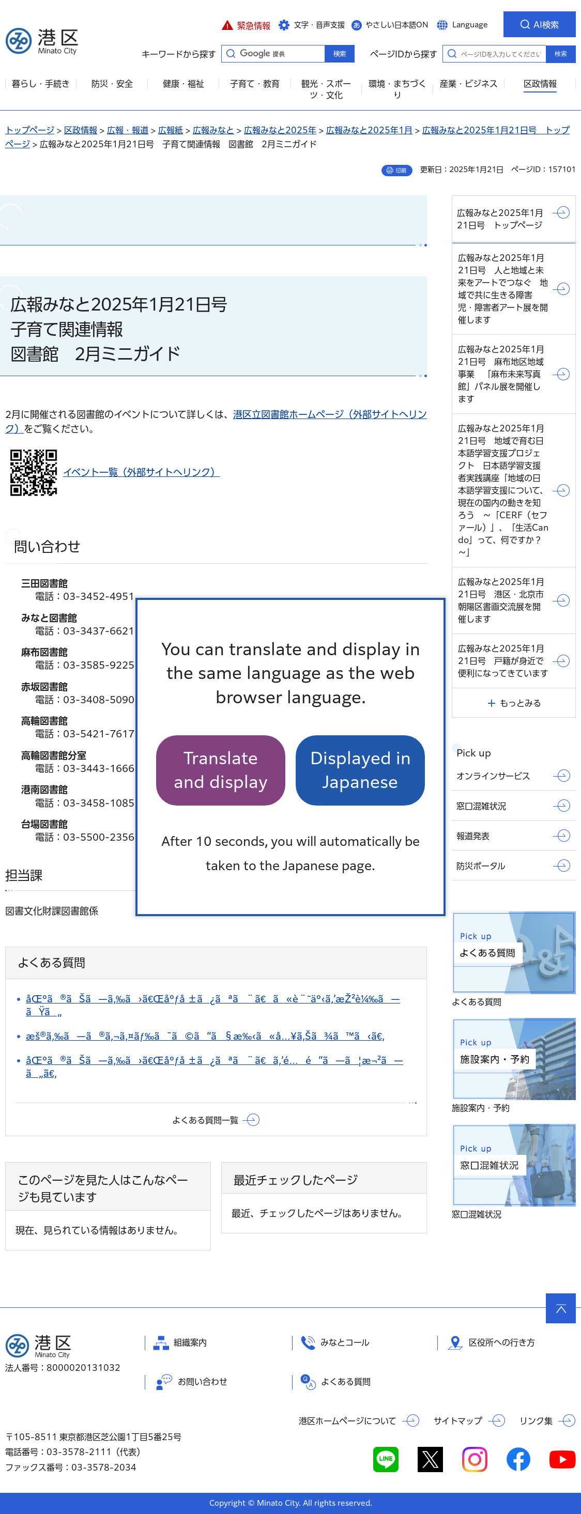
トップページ (29, 130)
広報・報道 (127, 130)
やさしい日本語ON (397, 24)
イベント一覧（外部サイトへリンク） (141, 472)
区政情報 (80, 130)
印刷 (401, 170)
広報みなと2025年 (280, 130)
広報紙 (170, 130)
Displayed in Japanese (360, 770)
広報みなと (213, 130)
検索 (561, 53)
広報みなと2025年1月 (369, 130)
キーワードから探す (230, 53)
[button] (245, 24)
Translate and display (221, 770)
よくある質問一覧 (205, 1120)
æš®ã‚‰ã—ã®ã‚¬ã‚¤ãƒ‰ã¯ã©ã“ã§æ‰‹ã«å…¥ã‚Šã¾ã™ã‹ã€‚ (205, 1036)
